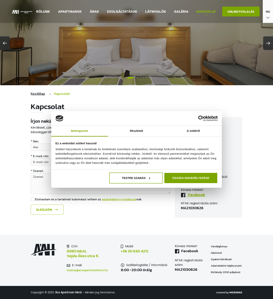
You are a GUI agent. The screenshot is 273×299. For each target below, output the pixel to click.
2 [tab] (130, 78)
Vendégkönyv (219, 246)
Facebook (196, 195)
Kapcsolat (206, 11)
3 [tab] (135, 77)
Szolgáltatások (122, 11)
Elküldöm (44, 209)
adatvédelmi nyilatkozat (119, 199)
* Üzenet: (37, 171)
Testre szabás (136, 178)
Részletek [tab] (136, 130)
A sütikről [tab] (193, 130)
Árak (94, 11)
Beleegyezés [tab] (79, 130)
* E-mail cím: (40, 156)
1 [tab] (125, 77)
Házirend (216, 253)
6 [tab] (145, 77)
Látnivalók (155, 11)
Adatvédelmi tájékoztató (226, 266)
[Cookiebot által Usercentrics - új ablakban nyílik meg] (201, 118)
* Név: (35, 141)
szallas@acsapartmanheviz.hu (87, 270)
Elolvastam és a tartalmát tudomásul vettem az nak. (88, 199)
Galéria (181, 11)
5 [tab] (142, 77)
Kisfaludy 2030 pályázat (225, 272)
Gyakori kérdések (221, 259)
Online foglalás (241, 11)
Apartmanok (70, 11)
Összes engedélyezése (190, 178)
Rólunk (43, 11)
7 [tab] (148, 77)
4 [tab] (139, 77)
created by (229, 292)
